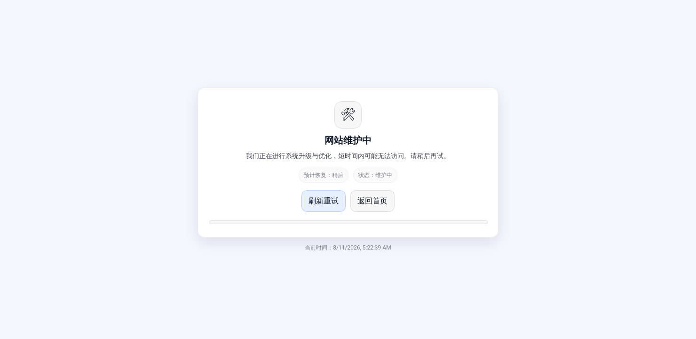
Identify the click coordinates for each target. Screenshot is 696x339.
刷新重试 (323, 200)
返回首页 (372, 200)
